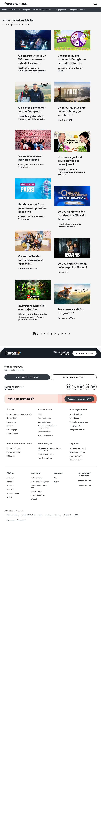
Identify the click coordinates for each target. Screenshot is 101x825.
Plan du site (67, 515)
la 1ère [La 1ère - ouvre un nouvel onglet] (9, 497)
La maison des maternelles (84, 474)
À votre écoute (45, 409)
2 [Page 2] (37, 334)
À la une (10, 409)
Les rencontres (44, 432)
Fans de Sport (24, 10)
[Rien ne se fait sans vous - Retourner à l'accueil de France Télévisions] (50, 368)
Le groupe (74, 443)
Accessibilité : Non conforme (32, 515)
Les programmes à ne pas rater (19, 414)
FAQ (39, 414)
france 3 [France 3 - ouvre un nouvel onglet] (10, 482)
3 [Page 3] (41, 334)
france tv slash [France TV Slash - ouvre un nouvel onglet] (13, 493)
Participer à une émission (74, 377)
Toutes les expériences (42, 10)
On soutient (11, 418)
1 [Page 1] (34, 334)
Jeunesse (58, 472)
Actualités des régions (39, 482)
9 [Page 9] (62, 334)
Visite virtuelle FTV (45, 436)
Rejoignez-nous (76, 460)
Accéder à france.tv (84, 353)
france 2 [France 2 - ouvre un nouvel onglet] (10, 478)
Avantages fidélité (78, 409)
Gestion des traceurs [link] (53, 515)
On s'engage (12, 430)
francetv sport (36, 491)
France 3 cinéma (13, 452)
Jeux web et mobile (46, 454)
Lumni (56, 482)
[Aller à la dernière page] (69, 333)
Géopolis (33, 499)
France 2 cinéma (13, 448)
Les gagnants (60, 10)
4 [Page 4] (44, 334)
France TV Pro (84, 485)
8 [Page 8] (58, 334)
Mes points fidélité (77, 10)
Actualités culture (37, 495)
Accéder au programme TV (79, 399)
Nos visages (11, 422)
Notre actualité (76, 456)
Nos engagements (77, 452)
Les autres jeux (45, 443)
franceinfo (35, 472)
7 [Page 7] (55, 334)
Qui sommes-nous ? (78, 448)
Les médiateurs (44, 422)
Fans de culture (76, 414)
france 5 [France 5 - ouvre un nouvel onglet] (10, 489)
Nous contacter (44, 418)
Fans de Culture (8, 10)
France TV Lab (84, 480)
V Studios (10, 456)
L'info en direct (36, 478)
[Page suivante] (65, 333)
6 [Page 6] (51, 334)
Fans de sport (75, 418)
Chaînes (10, 472)
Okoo (56, 478)
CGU (76, 515)
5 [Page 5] (48, 334)
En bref (10, 426)
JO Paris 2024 (12, 433)
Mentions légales (13, 515)
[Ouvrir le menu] (95, 3)
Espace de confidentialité (16, 520)
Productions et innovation (19, 443)
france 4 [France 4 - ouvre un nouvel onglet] (10, 486)
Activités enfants (45, 458)
